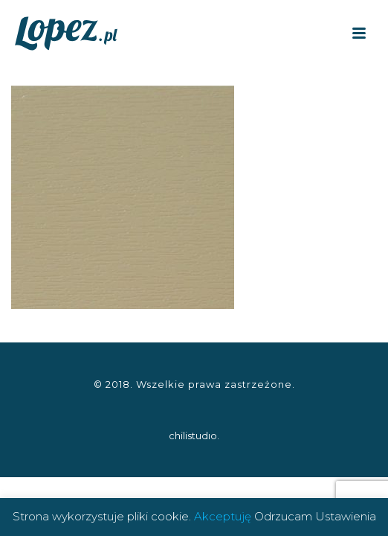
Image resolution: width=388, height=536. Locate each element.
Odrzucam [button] (283, 516)
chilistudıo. (194, 435)
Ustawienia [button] (345, 516)
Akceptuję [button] (222, 516)
